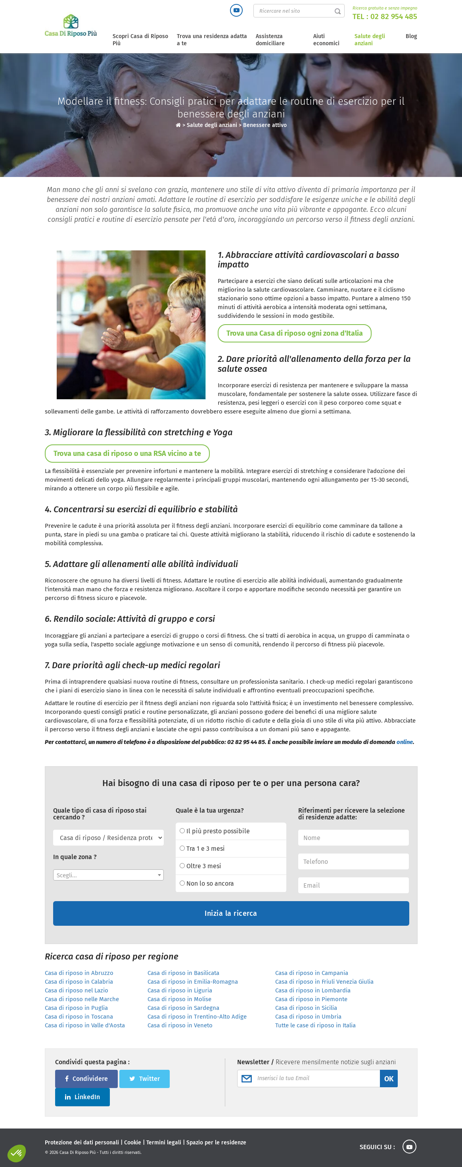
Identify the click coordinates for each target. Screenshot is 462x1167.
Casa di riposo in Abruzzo (79, 973)
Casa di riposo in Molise (179, 999)
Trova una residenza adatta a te (212, 40)
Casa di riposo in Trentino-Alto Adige (197, 1016)
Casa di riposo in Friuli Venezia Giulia (324, 981)
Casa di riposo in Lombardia (313, 990)
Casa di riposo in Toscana (79, 1016)
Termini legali (163, 1142)
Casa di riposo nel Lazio (76, 990)
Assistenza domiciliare (270, 40)
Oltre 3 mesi (200, 866)
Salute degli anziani (370, 40)
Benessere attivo (265, 125)
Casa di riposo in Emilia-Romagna (193, 981)
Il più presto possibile (215, 831)
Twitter (144, 1078)
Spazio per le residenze (216, 1142)
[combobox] (108, 875)
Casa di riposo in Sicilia (306, 1007)
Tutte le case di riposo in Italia (315, 1025)
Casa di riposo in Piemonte (311, 999)
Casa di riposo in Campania (311, 973)
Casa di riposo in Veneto (180, 1025)
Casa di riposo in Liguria (180, 990)
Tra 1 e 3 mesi (202, 848)
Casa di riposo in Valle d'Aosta (85, 1025)
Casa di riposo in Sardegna (183, 1007)
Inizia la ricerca (231, 913)
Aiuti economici (326, 40)
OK (388, 1079)
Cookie (132, 1142)
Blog (411, 36)
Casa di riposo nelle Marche (82, 999)
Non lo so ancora (207, 883)
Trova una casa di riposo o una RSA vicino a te (127, 453)
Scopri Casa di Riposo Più (140, 40)
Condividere (86, 1078)
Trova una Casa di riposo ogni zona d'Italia (294, 333)
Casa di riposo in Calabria (79, 981)
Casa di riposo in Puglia (76, 1007)
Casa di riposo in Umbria (308, 1016)
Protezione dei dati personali (82, 1142)
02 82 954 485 (393, 16)
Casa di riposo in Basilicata (183, 973)
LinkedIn (82, 1097)
